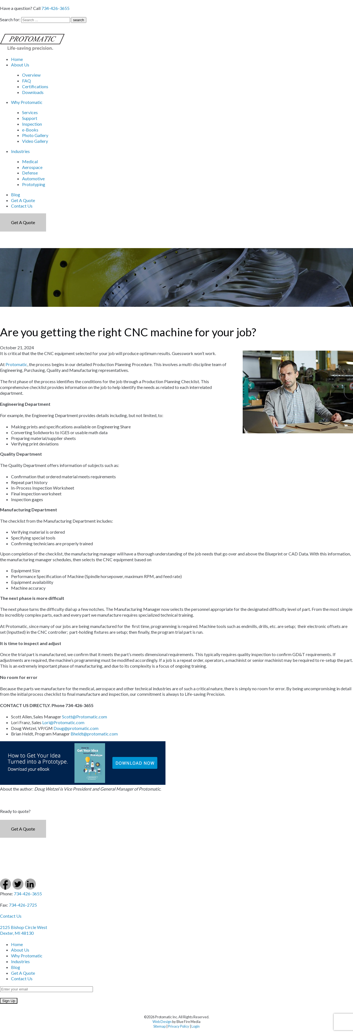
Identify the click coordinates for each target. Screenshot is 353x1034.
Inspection (32, 124)
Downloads (33, 92)
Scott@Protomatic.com (84, 716)
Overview (31, 74)
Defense (30, 172)
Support (29, 118)
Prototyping (33, 184)
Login (195, 1026)
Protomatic (16, 364)
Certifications (35, 86)
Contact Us (22, 205)
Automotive (33, 178)
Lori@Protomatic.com (63, 722)
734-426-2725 (23, 904)
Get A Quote (23, 200)
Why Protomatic (26, 102)
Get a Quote (23, 222)
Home (17, 59)
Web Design (162, 1021)
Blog (15, 194)
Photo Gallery (35, 135)
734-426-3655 (55, 8)
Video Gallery (35, 141)
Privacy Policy (178, 1026)
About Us (20, 64)
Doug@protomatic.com (76, 728)
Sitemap (159, 1026)
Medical (30, 161)
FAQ (26, 80)
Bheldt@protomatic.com (94, 733)
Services (30, 112)
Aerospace (32, 167)
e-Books (30, 129)
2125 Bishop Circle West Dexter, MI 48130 (23, 930)
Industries (20, 151)
